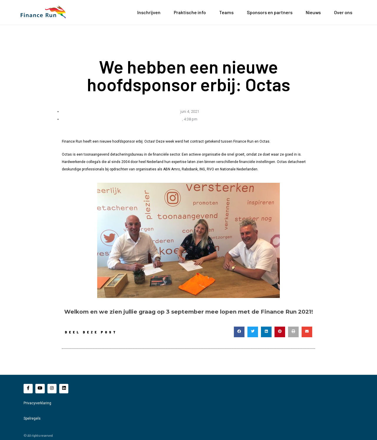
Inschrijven (149, 12)
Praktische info (190, 12)
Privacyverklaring (37, 403)
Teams (226, 12)
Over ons (343, 12)
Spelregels (32, 418)
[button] (239, 331)
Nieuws (313, 12)
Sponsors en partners (269, 12)
